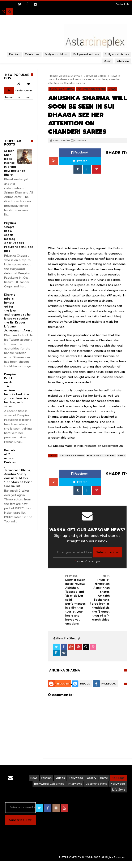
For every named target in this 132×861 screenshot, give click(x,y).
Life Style (118, 790)
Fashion (14, 54)
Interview (123, 61)
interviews (75, 784)
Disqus (85, 684)
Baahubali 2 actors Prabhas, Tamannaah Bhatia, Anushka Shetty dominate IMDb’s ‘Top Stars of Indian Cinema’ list (18, 468)
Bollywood (76, 778)
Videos (60, 778)
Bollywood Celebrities (49, 784)
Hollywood (118, 784)
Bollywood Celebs (91, 89)
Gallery (91, 778)
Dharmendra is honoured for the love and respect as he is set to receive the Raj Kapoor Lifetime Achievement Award (18, 312)
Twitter (80, 161)
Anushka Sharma (62, 89)
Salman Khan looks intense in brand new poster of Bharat (14, 163)
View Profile (63, 638)
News (114, 76)
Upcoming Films (96, 784)
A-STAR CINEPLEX (70, 857)
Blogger (62, 684)
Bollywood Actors (117, 54)
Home (104, 778)
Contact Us (122, 4)
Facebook (80, 152)
